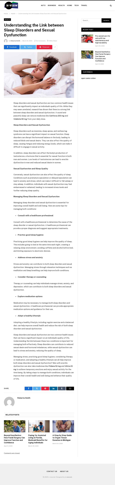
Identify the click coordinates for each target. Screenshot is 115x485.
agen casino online (88, 78)
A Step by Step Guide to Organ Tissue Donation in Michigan (62, 437)
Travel (84, 5)
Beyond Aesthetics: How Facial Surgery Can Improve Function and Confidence (14, 439)
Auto (43, 5)
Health (61, 5)
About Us (64, 471)
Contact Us (52, 471)
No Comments (40, 41)
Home (69, 5)
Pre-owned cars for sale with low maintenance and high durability (102, 39)
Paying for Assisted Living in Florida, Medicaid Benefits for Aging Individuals (38, 439)
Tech (76, 5)
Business (52, 5)
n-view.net (68, 477)
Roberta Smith (15, 41)
